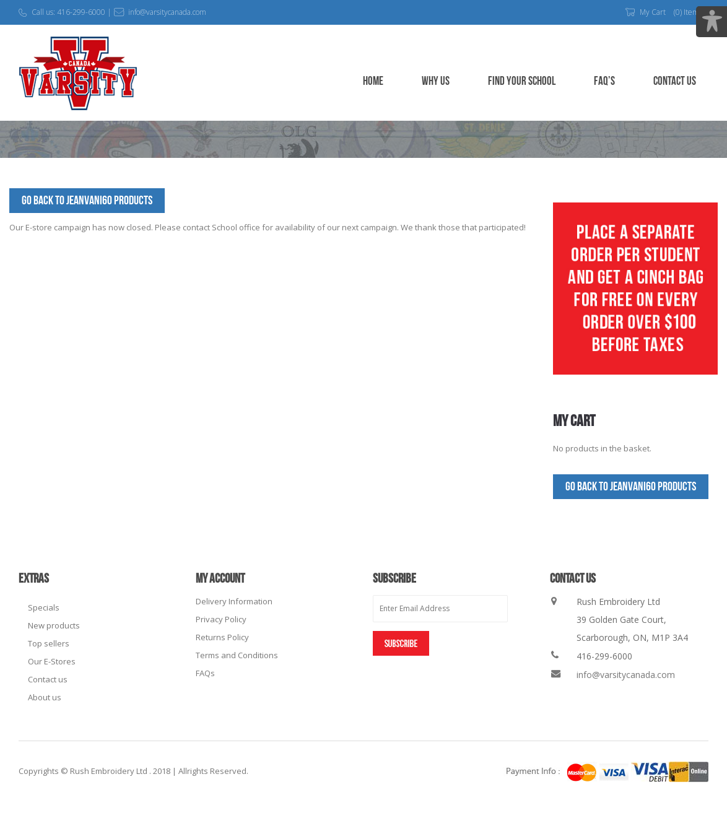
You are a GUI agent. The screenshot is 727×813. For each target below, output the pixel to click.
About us (44, 697)
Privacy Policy (221, 619)
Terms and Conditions (237, 655)
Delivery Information (234, 601)
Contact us (47, 679)
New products (54, 625)
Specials (43, 607)
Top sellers (48, 643)
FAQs (205, 673)
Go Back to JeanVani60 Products (87, 200)
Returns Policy (222, 637)
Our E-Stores (52, 661)
